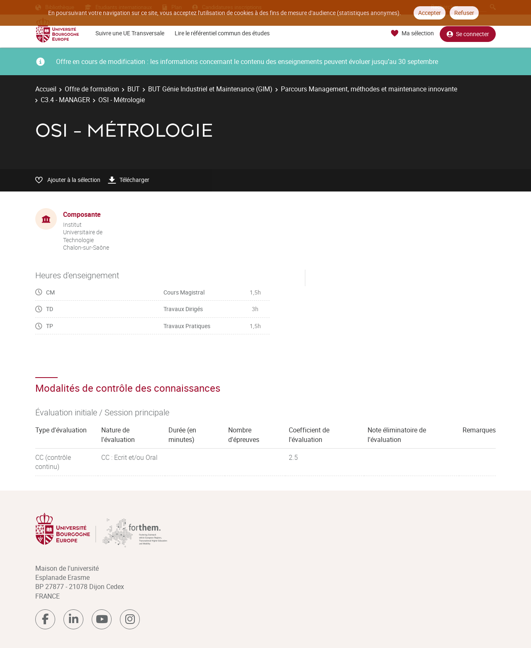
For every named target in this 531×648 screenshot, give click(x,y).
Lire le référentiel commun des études (222, 33)
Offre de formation (92, 88)
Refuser (464, 13)
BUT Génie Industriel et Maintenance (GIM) (210, 88)
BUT (133, 88)
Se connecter (467, 33)
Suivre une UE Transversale (129, 33)
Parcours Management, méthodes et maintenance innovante (369, 88)
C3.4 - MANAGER (65, 99)
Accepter (429, 13)
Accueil (45, 88)
